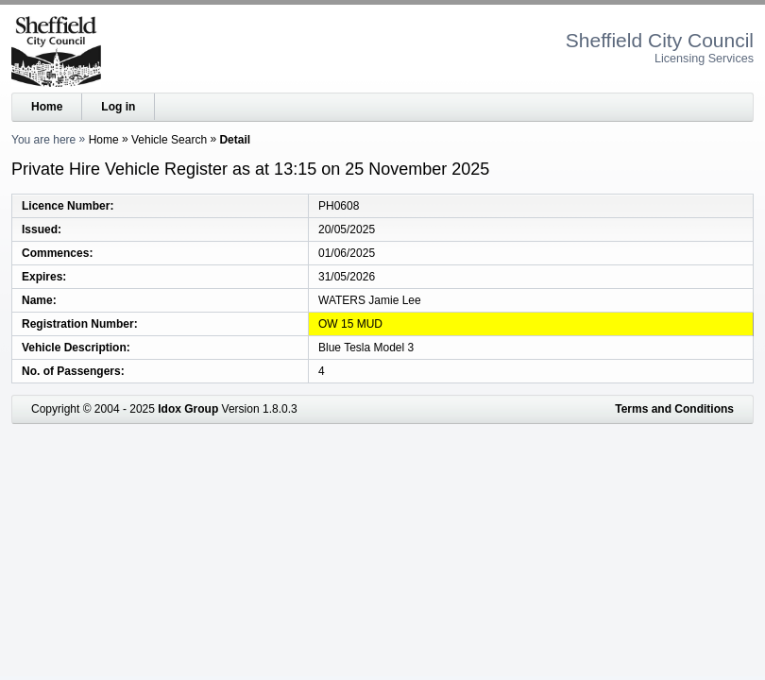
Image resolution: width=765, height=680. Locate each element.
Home (46, 106)
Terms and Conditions (674, 409)
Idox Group (188, 409)
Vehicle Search (169, 139)
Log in (118, 106)
